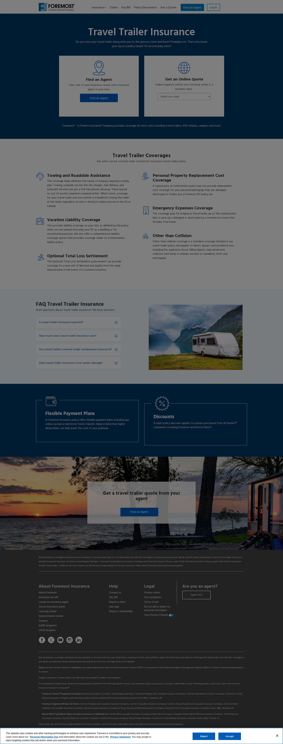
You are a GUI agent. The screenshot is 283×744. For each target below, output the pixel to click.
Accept (230, 736)
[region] (141, 736)
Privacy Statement (120, 737)
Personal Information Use (44, 737)
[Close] (277, 736)
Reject (204, 736)
